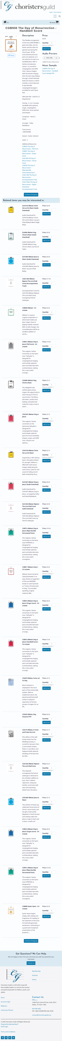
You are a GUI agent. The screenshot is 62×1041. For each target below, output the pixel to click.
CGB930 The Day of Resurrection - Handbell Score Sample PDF (50, 71)
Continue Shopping (31, 194)
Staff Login (4, 1027)
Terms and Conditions (8, 1032)
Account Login (5, 1002)
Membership (36, 971)
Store (2, 998)
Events (34, 980)
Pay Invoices (57, 12)
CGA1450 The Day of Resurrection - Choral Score (29, 160)
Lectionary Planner (7, 1010)
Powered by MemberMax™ (10, 1024)
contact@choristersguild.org (41, 1015)
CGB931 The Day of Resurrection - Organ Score (29, 153)
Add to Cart (46, 48)
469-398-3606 (36, 1009)
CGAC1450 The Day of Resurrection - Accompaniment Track (29, 177)
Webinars (4, 1006)
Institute (35, 975)
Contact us (31, 963)
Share (11, 55)
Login (51, 12)
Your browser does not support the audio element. (51, 58)
